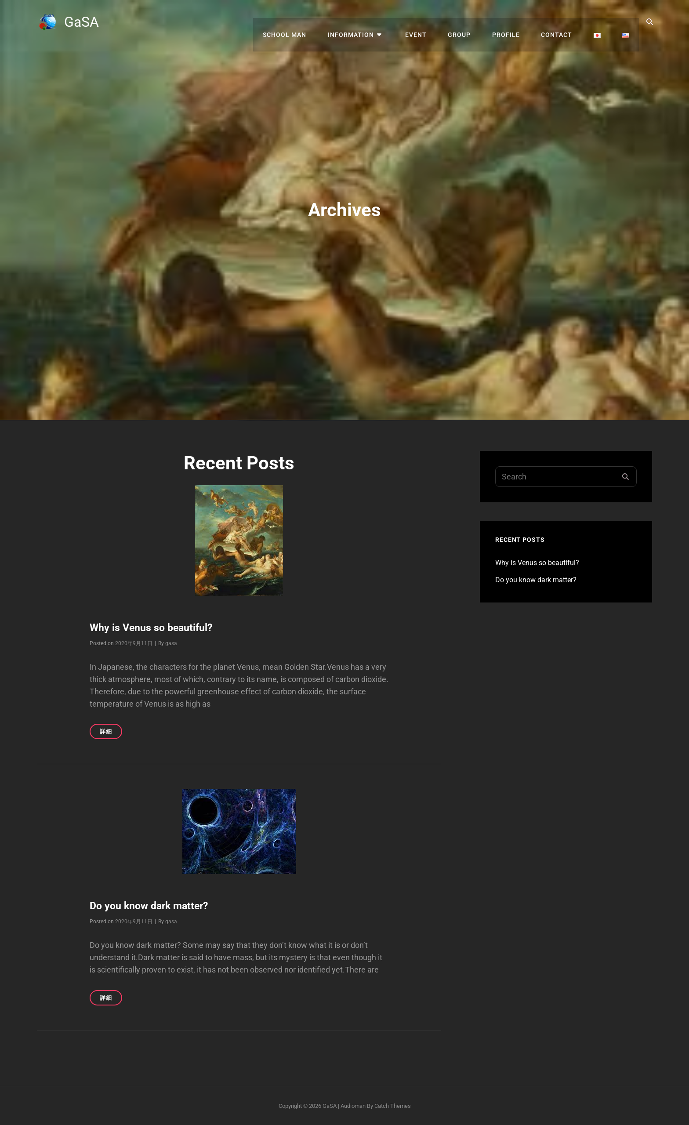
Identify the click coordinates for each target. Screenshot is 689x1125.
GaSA (82, 22)
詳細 (111, 732)
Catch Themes (392, 1105)
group (468, 21)
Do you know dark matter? (152, 906)
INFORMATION (366, 21)
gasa (171, 643)
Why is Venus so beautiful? (153, 627)
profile (513, 21)
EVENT (427, 21)
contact (561, 21)
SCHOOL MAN (301, 21)
